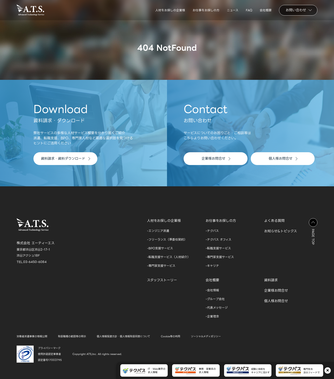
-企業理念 (212, 316)
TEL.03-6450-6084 (32, 262)
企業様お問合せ (216, 158)
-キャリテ (212, 265)
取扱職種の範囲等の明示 (72, 336)
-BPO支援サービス (160, 248)
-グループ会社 (215, 299)
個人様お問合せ (283, 158)
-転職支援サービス (218, 248)
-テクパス (212, 230)
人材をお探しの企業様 (170, 10)
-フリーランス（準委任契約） (167, 239)
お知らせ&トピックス (280, 231)
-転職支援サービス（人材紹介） (168, 257)
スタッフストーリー (162, 280)
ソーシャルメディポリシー (206, 336)
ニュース (232, 10)
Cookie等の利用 (170, 336)
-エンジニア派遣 (158, 230)
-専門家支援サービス (161, 265)
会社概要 (266, 10)
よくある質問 (274, 220)
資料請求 (271, 280)
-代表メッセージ (217, 307)
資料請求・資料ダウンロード (65, 158)
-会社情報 (212, 290)
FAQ (249, 10)
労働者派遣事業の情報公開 (32, 336)
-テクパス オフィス (218, 239)
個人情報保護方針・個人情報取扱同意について (123, 336)
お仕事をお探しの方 (206, 10)
